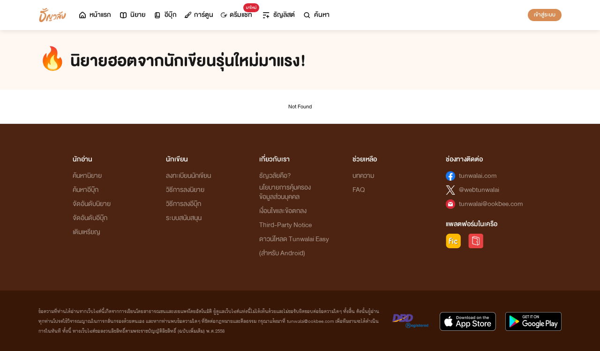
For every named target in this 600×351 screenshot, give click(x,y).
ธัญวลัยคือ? (275, 176)
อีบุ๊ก (165, 15)
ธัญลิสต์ (278, 15)
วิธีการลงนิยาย (185, 190)
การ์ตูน (198, 15)
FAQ (358, 190)
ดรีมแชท (238, 12)
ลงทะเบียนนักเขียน (188, 176)
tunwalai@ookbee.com (491, 204)
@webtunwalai (479, 190)
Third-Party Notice (285, 225)
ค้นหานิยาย (87, 176)
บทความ (363, 176)
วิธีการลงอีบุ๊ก (183, 204)
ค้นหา (316, 15)
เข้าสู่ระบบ (544, 14)
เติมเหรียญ (86, 232)
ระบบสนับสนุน (184, 218)
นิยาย (132, 15)
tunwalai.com (478, 176)
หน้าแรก (94, 15)
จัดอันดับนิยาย (92, 204)
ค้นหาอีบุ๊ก (85, 190)
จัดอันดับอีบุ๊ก (90, 218)
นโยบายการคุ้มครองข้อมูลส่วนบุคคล (285, 192)
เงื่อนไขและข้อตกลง (283, 211)
